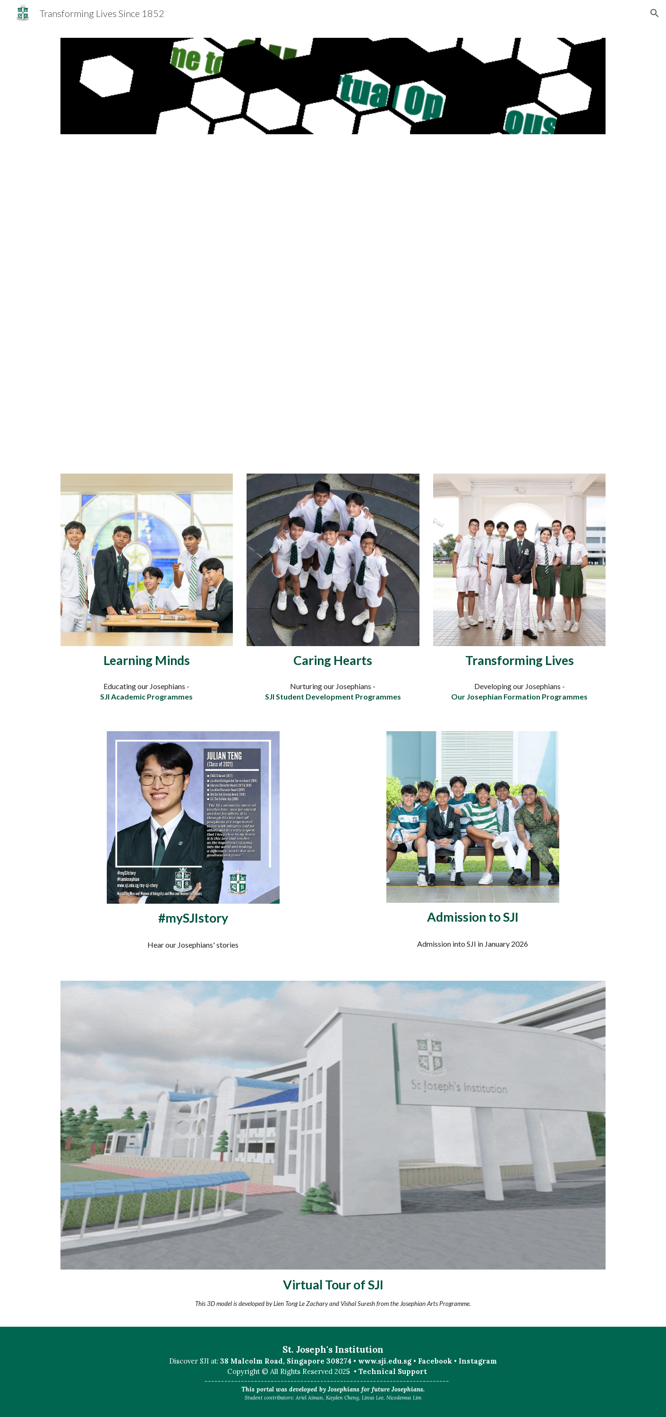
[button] (654, 13)
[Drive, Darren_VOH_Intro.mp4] (333, 303)
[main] (146, 660)
